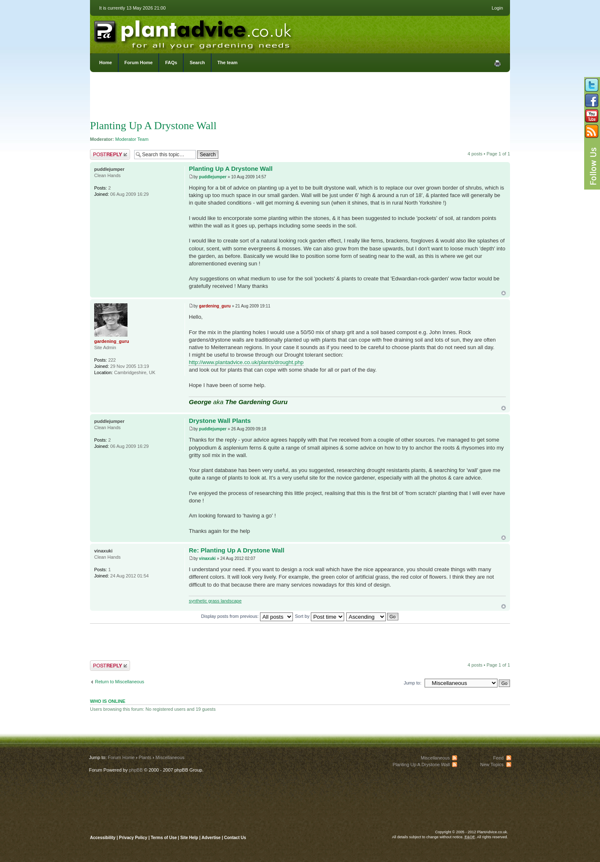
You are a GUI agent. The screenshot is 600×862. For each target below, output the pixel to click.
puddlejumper (213, 177)
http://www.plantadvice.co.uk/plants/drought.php (246, 362)
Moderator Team (132, 139)
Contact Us (235, 837)
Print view (497, 63)
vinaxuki (207, 558)
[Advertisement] (300, 98)
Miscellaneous (170, 757)
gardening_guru (215, 306)
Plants (145, 757)
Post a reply (110, 154)
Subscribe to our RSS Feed (591, 131)
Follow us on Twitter (591, 85)
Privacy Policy (134, 837)
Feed (498, 757)
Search (197, 62)
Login (497, 7)
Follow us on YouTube (591, 115)
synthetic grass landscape (215, 600)
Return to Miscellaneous (119, 681)
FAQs (171, 62)
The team (228, 62)
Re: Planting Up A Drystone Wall (236, 550)
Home (105, 62)
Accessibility (102, 837)
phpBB (135, 769)
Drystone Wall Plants (220, 420)
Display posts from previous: (247, 616)
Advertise (211, 837)
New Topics (491, 764)
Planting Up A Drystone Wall (153, 126)
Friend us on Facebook (591, 100)
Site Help (189, 837)
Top (503, 293)
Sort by (319, 616)
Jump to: (412, 682)
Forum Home (139, 62)
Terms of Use (164, 837)
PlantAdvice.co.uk (193, 32)
